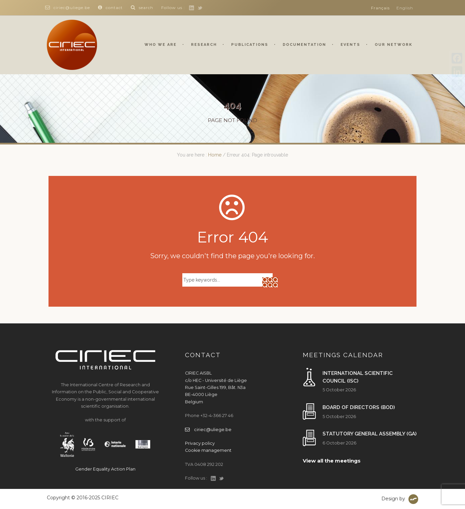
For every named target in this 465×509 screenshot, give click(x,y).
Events (350, 44)
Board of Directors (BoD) (358, 407)
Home (214, 155)
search (142, 7)
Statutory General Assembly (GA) (369, 434)
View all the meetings (332, 460)
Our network (393, 44)
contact (110, 7)
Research (204, 44)
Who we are (161, 44)
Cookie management (208, 450)
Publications (249, 44)
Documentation (304, 44)
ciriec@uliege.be (67, 7)
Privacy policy (200, 443)
